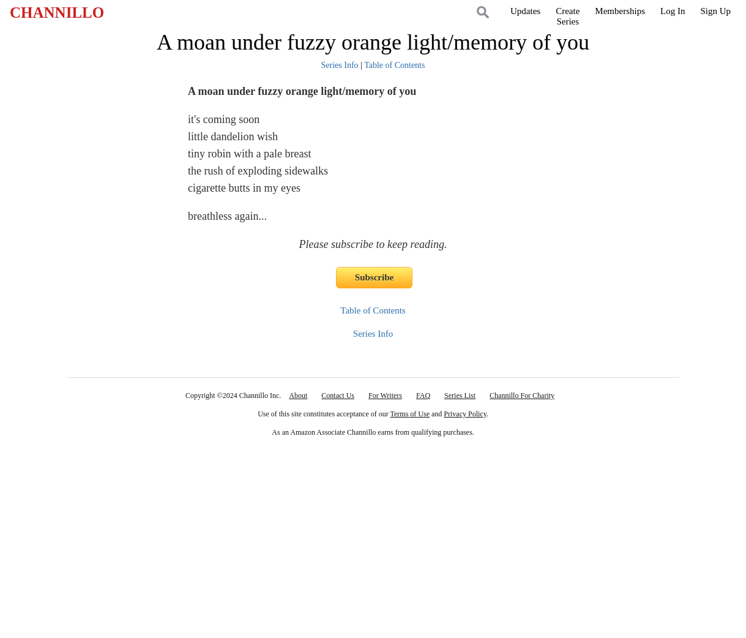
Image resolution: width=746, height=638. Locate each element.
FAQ (423, 395)
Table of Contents (394, 65)
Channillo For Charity (522, 395)
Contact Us (337, 395)
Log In (672, 11)
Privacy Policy (465, 414)
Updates (525, 11)
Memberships (620, 11)
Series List (460, 395)
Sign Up (715, 11)
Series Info (340, 65)
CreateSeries (568, 16)
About (298, 395)
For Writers (385, 395)
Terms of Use (410, 414)
